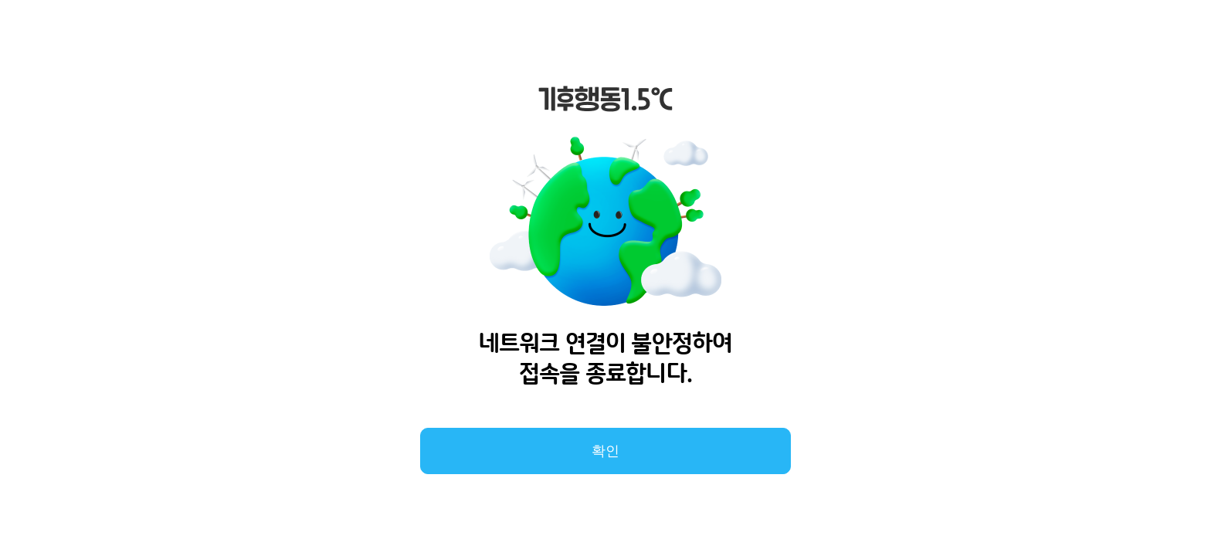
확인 (605, 451)
